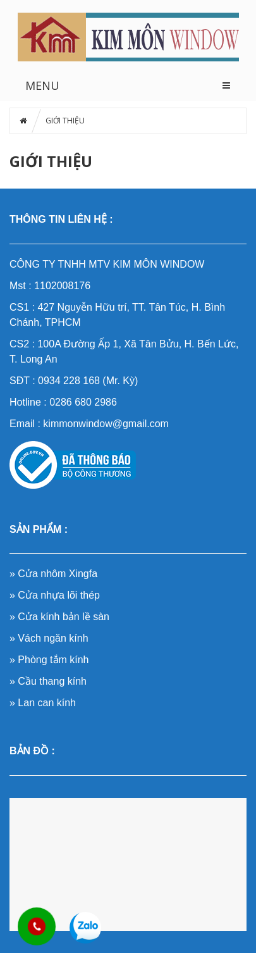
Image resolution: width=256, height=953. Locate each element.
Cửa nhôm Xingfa (57, 573)
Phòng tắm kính (53, 659)
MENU (42, 85)
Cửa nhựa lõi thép (59, 595)
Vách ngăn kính (53, 638)
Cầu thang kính (52, 681)
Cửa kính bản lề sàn (63, 616)
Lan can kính (47, 702)
